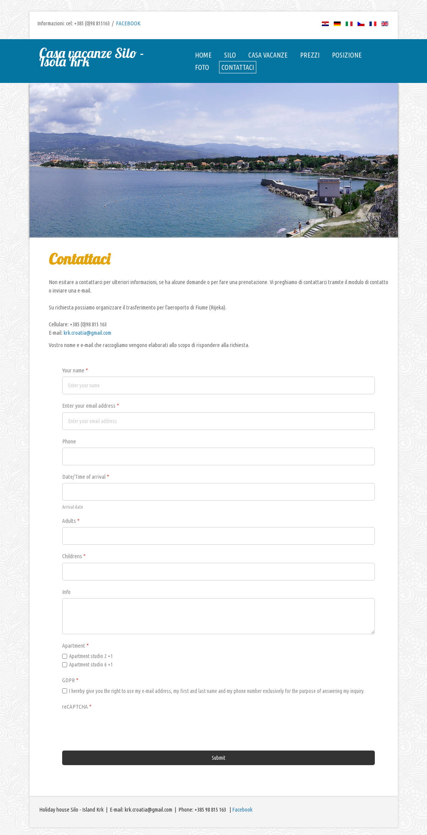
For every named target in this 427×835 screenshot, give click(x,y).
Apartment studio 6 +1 (91, 664)
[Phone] (218, 456)
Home (203, 55)
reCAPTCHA (76, 706)
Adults (70, 521)
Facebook (242, 809)
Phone (69, 441)
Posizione (347, 55)
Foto (202, 67)
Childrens (74, 556)
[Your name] (218, 385)
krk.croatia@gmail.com (87, 332)
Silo (230, 55)
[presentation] (120, 728)
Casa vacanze (268, 55)
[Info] (218, 616)
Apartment (75, 645)
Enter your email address (90, 405)
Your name (75, 370)
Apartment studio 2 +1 (91, 656)
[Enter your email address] (218, 421)
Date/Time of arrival (85, 476)
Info (66, 592)
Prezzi (310, 55)
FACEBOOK (128, 23)
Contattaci (237, 67)
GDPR (70, 680)
